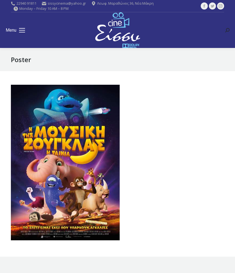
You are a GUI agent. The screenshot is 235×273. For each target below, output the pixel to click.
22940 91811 (23, 3)
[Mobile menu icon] (15, 30)
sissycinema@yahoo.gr (64, 3)
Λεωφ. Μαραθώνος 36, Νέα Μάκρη (122, 3)
